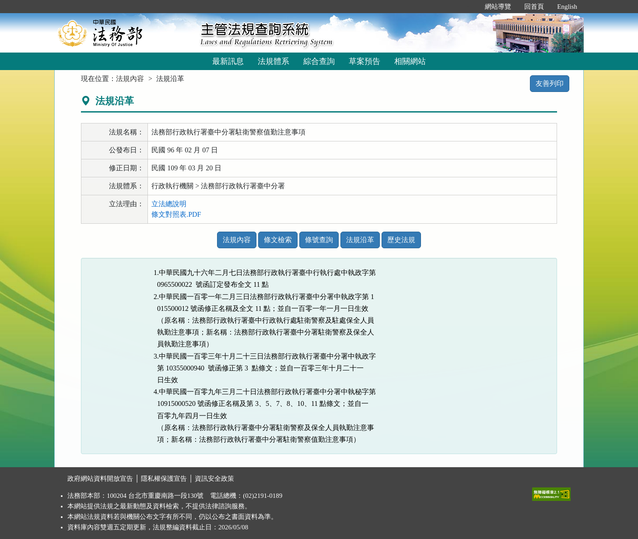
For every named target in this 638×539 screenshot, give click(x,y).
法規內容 (130, 78)
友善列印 (550, 83)
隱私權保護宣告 (164, 478)
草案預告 (364, 61)
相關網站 (410, 61)
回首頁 (534, 6)
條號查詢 (319, 239)
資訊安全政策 (214, 478)
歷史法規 (401, 239)
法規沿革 (360, 239)
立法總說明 (168, 204)
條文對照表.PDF (176, 214)
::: (469, 6)
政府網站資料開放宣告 (100, 478)
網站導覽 (498, 6)
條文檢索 (278, 239)
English (567, 6)
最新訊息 (228, 61)
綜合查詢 (319, 61)
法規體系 (273, 61)
